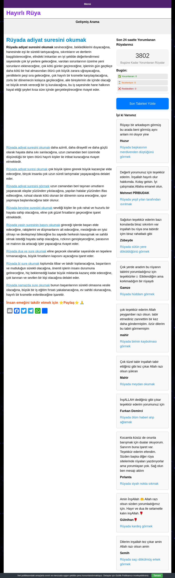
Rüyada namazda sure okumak (28, 284)
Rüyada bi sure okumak (22, 262)
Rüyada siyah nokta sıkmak (139, 482)
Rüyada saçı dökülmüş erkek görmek (140, 561)
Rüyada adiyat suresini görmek (27, 185)
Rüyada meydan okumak (137, 383)
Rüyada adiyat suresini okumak (46, 39)
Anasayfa (12, 3)
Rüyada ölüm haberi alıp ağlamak (137, 418)
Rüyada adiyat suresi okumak (27, 168)
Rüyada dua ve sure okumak (26, 250)
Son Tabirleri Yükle (142, 102)
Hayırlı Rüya (23, 11)
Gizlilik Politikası (33, 3)
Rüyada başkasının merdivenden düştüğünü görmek (137, 150)
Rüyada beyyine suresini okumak (29, 206)
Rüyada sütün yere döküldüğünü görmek (134, 248)
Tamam (157, 575)
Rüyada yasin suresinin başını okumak (33, 223)
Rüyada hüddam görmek (137, 293)
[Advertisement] (59, 118)
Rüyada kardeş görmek (136, 525)
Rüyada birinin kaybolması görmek (138, 343)
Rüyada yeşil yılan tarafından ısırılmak (140, 200)
